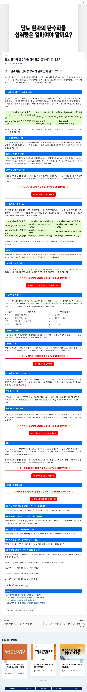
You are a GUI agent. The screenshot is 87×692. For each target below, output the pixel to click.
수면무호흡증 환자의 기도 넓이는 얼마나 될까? (24, 595)
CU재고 (75, 688)
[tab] (40, 680)
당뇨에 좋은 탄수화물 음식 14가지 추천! (22, 600)
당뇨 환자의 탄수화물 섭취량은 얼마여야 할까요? (20, 610)
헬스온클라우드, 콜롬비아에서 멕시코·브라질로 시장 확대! (15, 667)
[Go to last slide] (5, 661)
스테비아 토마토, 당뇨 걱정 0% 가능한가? (22, 622)
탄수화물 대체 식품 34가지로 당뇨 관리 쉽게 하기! (26, 597)
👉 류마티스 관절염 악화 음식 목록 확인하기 (43, 285)
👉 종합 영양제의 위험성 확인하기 (43, 499)
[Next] (81, 661)
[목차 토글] (26, 585)
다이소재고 (12, 688)
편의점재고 (59, 688)
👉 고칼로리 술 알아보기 (43, 364)
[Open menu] (83, 2)
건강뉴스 (7, 56)
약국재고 (43, 688)
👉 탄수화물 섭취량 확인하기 (43, 194)
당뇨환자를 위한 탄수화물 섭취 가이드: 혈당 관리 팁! (27, 603)
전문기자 (9, 64)
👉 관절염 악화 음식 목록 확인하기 (43, 433)
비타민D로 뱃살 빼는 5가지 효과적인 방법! (43, 665)
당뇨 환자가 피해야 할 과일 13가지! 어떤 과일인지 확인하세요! (65, 623)
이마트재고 (28, 688)
